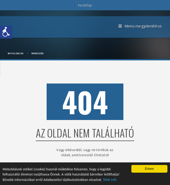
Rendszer (37, 53)
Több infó (110, 180)
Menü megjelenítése (140, 26)
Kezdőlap (85, 5)
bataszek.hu (15, 53)
